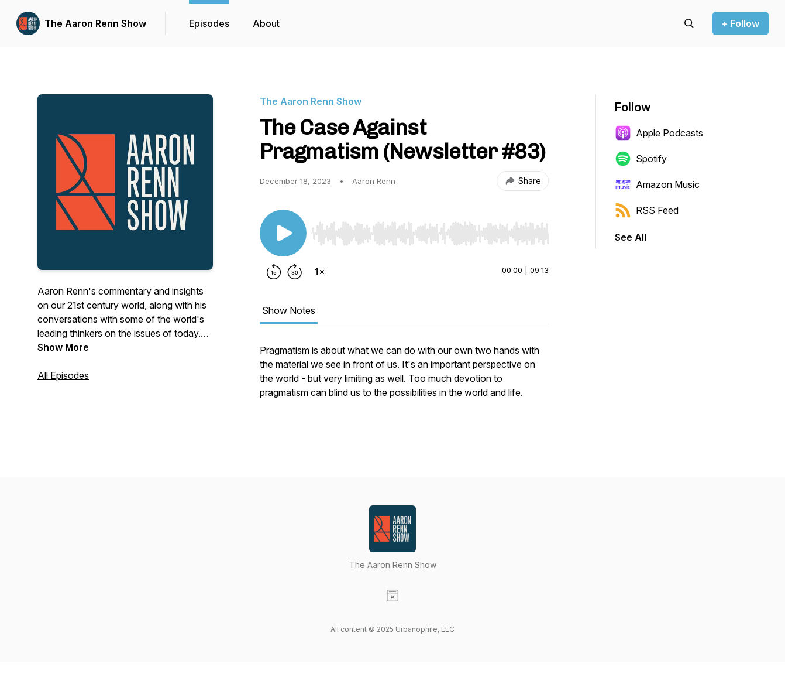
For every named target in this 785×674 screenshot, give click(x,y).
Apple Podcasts (659, 133)
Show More (63, 347)
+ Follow (740, 23)
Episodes (209, 23)
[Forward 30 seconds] (295, 272)
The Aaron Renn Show (95, 23)
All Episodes (63, 375)
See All (630, 237)
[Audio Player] (430, 230)
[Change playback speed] (319, 272)
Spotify (641, 158)
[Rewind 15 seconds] (274, 272)
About (266, 23)
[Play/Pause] (283, 233)
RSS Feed (647, 210)
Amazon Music (657, 184)
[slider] (430, 233)
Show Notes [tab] (288, 310)
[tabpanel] (404, 377)
